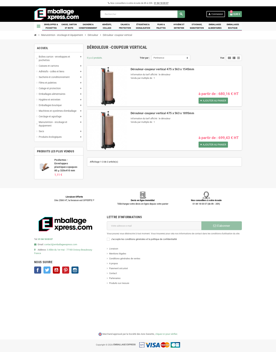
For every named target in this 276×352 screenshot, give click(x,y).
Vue (222, 57)
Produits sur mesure (119, 283)
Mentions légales (117, 253)
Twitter (47, 270)
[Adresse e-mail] (154, 225)
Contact (113, 273)
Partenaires (115, 278)
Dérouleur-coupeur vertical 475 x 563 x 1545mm (162, 69)
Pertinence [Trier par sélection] (158, 57)
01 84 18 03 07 (161, 3)
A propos (113, 263)
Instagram (75, 270)
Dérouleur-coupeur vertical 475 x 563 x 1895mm (162, 113)
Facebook (37, 270)
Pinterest (65, 270)
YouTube (56, 270)
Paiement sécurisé (118, 268)
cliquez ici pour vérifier (166, 334)
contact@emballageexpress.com (60, 244)
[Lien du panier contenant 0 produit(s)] (235, 14)
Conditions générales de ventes (124, 258)
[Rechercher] (142, 14)
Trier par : (145, 57)
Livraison (113, 248)
